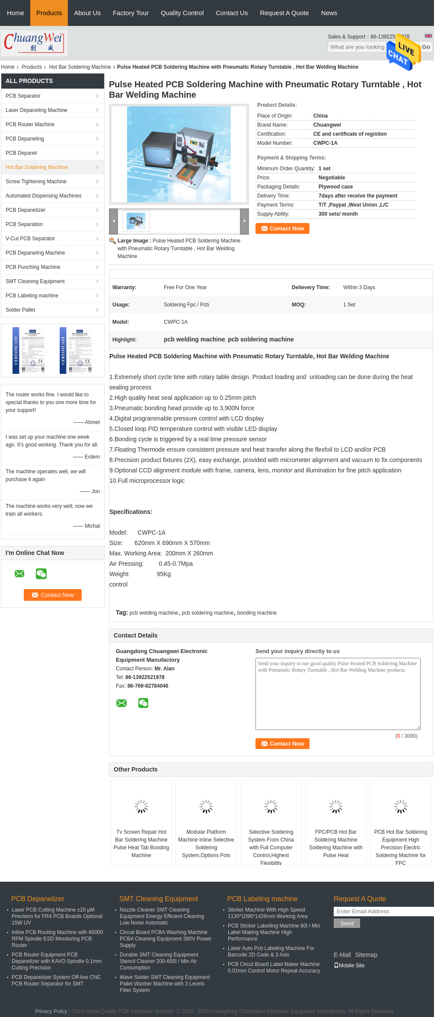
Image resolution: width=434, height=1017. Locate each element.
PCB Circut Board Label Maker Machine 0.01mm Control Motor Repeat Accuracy (274, 967)
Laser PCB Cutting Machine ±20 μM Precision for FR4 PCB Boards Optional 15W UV (57, 916)
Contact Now (287, 228)
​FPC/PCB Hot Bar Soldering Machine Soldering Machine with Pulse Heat (336, 843)
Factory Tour (131, 12)
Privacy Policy (51, 1011)
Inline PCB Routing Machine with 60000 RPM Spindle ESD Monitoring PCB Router (57, 938)
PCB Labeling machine (32, 296)
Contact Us (232, 12)
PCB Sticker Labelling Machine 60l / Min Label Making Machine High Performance (274, 932)
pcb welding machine (154, 613)
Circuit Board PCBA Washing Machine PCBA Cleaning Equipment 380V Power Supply (165, 938)
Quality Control (182, 12)
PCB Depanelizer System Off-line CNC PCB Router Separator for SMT (56, 980)
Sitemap (366, 954)
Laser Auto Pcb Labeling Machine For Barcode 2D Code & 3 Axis (271, 951)
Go (426, 47)
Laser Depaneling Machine (36, 110)
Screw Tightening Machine (36, 182)
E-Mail (342, 954)
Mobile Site (349, 966)
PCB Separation (24, 224)
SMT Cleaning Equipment (35, 281)
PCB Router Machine (30, 124)
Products (49, 12)
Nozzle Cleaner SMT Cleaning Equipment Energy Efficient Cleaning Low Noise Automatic (162, 916)
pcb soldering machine (207, 613)
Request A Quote (284, 12)
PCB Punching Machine (33, 267)
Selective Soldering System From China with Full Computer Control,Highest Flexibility (271, 847)
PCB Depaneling (25, 139)
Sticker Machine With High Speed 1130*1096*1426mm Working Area (268, 913)
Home (15, 12)
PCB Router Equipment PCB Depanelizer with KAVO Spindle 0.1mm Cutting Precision (57, 961)
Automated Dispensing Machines (43, 196)
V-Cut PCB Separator (30, 239)
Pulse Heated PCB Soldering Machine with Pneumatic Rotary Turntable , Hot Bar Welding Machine (179, 248)
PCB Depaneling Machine (35, 253)
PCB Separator (23, 96)
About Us (87, 12)
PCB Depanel (21, 153)
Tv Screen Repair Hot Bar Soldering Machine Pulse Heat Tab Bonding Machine (141, 843)
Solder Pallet (20, 310)
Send (347, 923)
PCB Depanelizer (25, 210)
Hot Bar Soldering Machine (80, 67)
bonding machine (257, 613)
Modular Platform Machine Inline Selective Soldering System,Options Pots (206, 843)
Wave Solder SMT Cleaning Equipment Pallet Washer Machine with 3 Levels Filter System (165, 983)
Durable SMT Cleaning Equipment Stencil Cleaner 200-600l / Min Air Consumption (159, 961)
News (329, 12)
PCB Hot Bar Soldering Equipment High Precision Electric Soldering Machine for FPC (401, 847)
